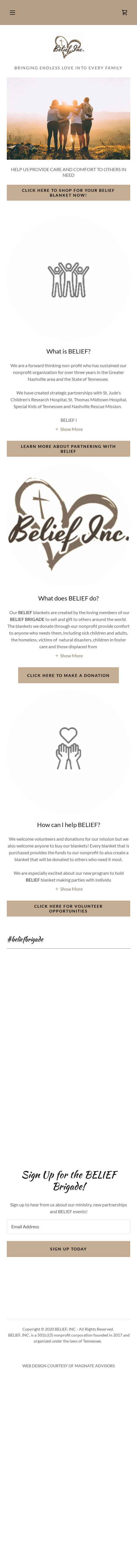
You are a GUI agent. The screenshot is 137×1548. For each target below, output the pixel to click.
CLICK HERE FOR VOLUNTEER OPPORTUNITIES (68, 908)
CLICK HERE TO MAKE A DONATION (68, 675)
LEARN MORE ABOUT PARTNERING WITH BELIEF (68, 449)
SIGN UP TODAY (68, 1248)
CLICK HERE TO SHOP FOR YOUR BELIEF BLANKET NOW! (68, 193)
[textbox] (68, 1226)
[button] (12, 12)
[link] (124, 12)
